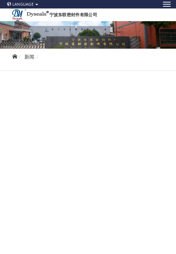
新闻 (29, 56)
